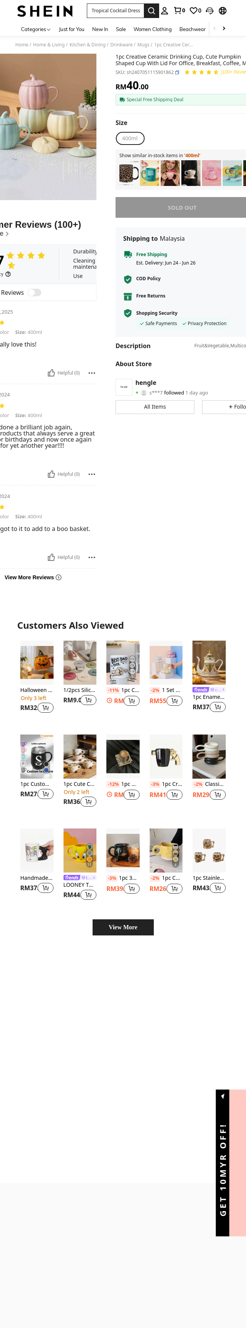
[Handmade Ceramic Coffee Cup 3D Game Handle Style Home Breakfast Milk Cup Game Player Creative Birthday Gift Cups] (37, 850)
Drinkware (122, 45)
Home (21, 45)
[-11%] (113, 690)
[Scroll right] (223, 28)
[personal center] (164, 10)
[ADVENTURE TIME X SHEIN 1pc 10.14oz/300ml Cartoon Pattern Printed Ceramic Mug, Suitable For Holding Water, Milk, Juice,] (149, 173)
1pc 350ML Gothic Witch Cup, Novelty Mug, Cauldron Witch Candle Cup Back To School (123, 878)
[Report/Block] (91, 373)
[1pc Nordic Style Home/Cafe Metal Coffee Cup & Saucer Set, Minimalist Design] (123, 757)
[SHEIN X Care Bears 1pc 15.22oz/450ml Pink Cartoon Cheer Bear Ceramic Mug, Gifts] (211, 173)
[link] (179, 10)
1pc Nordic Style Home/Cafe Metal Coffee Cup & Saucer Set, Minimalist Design (123, 784)
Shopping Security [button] (157, 313)
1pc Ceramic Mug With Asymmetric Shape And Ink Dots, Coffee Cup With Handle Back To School (166, 878)
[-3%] (155, 784)
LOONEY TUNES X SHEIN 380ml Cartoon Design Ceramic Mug (80, 885)
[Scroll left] (214, 28)
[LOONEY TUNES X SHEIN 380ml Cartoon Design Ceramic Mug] (80, 850)
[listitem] (128, 173)
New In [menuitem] (100, 29)
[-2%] (155, 690)
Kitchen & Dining (88, 45)
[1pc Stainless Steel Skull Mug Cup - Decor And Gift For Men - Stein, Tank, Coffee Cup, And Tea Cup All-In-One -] (209, 850)
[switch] (34, 292)
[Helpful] (51, 373)
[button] (209, 10)
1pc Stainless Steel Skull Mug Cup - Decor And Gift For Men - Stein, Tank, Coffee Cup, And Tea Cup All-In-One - (209, 878)
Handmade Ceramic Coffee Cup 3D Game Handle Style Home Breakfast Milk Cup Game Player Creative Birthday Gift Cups (37, 878)
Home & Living (49, 45)
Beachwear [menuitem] (192, 29)
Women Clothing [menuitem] (153, 29)
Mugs (143, 45)
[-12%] (113, 784)
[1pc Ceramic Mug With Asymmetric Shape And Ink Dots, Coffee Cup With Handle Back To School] (166, 850)
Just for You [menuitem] (72, 29)
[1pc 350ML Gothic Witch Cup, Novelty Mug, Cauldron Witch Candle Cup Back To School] (123, 850)
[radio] (130, 138)
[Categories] (36, 28)
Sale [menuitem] (121, 29)
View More (123, 927)
